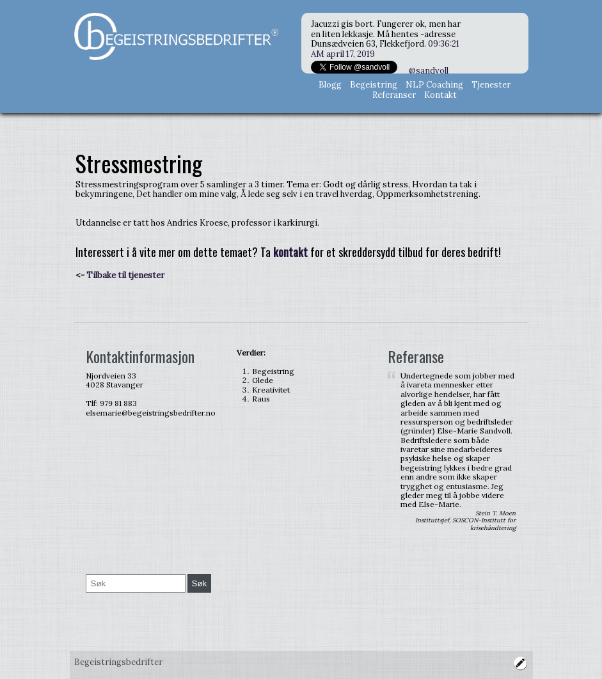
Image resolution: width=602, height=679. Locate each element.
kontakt (290, 252)
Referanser (394, 95)
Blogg (330, 84)
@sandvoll (428, 70)
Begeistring (373, 84)
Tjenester (491, 84)
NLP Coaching (434, 84)
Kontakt (440, 95)
